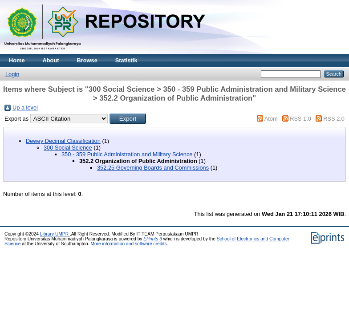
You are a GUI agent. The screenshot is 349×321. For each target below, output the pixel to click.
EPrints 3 (152, 238)
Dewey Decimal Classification (63, 141)
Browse (87, 60)
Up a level (25, 107)
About (51, 60)
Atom (271, 118)
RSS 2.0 (334, 118)
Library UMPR (55, 234)
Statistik (126, 60)
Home (17, 60)
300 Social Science (68, 147)
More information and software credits (128, 243)
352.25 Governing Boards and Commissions (153, 167)
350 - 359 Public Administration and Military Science (126, 154)
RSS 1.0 (300, 118)
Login (12, 74)
